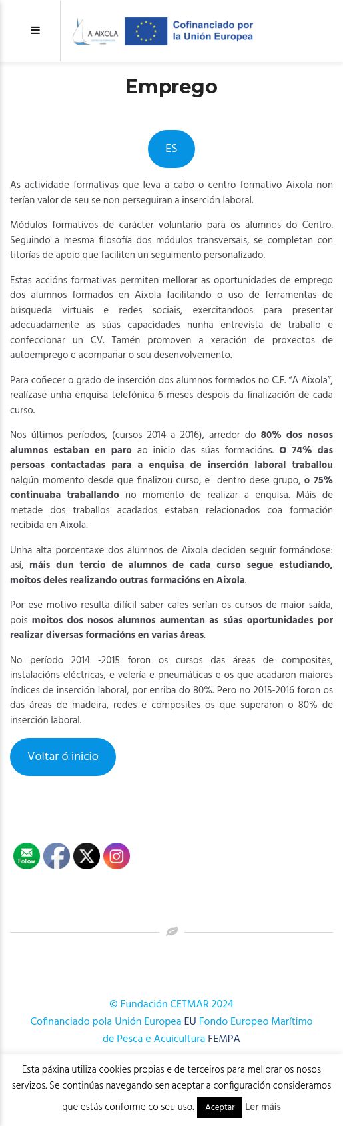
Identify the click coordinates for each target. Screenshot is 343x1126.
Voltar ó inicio (63, 757)
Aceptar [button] (219, 1108)
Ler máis (263, 1107)
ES (171, 149)
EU (190, 1022)
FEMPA (224, 1039)
